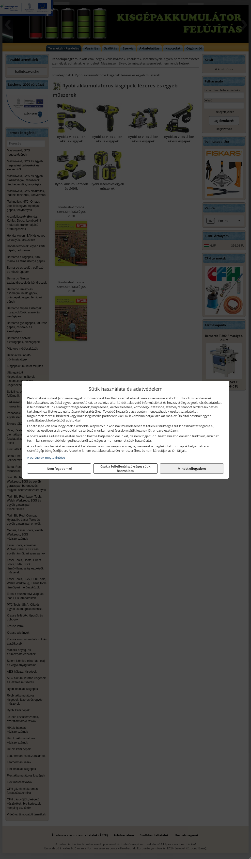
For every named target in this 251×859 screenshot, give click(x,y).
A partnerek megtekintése (46, 457)
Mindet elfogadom (192, 468)
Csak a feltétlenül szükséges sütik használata (125, 468)
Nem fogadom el (59, 468)
